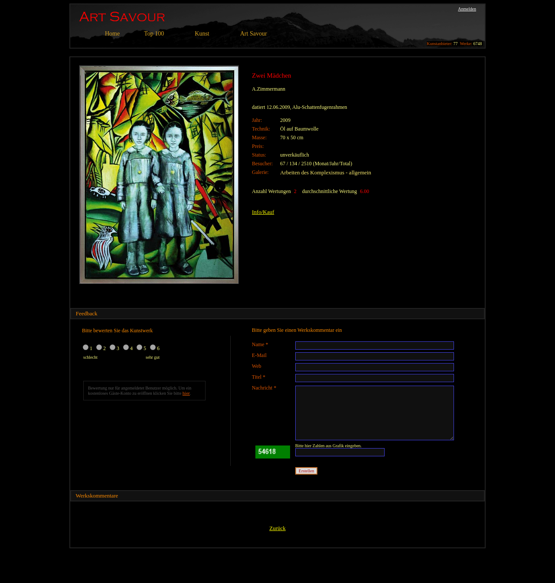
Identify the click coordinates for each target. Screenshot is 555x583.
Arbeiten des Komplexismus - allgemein (325, 172)
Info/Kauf (263, 212)
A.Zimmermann (268, 89)
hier (186, 393)
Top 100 (154, 33)
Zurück (277, 528)
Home (112, 33)
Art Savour (253, 33)
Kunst (202, 33)
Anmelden (467, 9)
